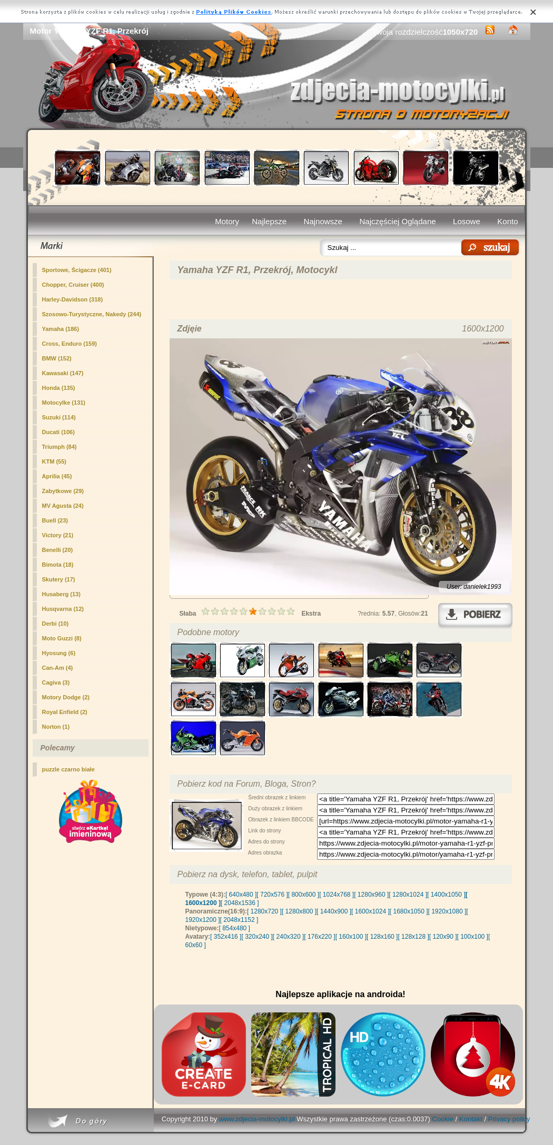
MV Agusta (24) (63, 506)
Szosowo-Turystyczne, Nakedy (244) (92, 314)
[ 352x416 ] (225, 936)
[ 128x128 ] (413, 936)
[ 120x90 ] (443, 936)
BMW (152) (57, 358)
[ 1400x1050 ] (446, 894)
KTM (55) (54, 461)
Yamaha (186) (60, 329)
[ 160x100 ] (351, 936)
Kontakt (470, 1119)
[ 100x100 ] (472, 936)
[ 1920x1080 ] (447, 911)
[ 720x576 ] (272, 894)
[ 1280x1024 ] (408, 894)
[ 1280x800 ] (299, 911)
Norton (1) (56, 727)
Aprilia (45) (57, 476)
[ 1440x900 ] (334, 911)
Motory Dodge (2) (66, 697)
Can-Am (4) (57, 668)
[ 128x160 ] (382, 936)
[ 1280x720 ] (264, 911)
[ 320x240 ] (256, 936)
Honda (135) (58, 388)
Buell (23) (55, 520)
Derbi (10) (55, 623)
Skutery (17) (58, 579)
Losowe (466, 221)
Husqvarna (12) (63, 609)
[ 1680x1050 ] (409, 911)
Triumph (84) (59, 447)
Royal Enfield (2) (64, 712)
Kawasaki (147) (63, 373)
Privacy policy (509, 1119)
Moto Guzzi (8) (62, 638)
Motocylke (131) (64, 402)
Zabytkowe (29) (63, 491)
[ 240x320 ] (288, 936)
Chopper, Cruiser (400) (73, 285)
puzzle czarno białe (68, 769)
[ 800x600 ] (303, 894)
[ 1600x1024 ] (370, 911)
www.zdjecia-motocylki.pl (257, 1119)
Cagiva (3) (56, 682)
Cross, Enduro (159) (69, 343)
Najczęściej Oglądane (397, 221)
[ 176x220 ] (319, 936)
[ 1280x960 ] (371, 894)
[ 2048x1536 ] (240, 903)
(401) (77, 270)
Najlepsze (269, 221)
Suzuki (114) (59, 417)
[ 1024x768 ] (336, 894)
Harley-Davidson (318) (72, 299)
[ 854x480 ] (234, 928)
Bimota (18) (58, 564)
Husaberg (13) (61, 594)
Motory (227, 221)
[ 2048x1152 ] (239, 919)
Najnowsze (323, 221)
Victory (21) (58, 535)
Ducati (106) (58, 432)
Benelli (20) (57, 550)
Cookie (442, 1119)
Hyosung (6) (59, 653)
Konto (507, 221)
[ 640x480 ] (240, 894)
